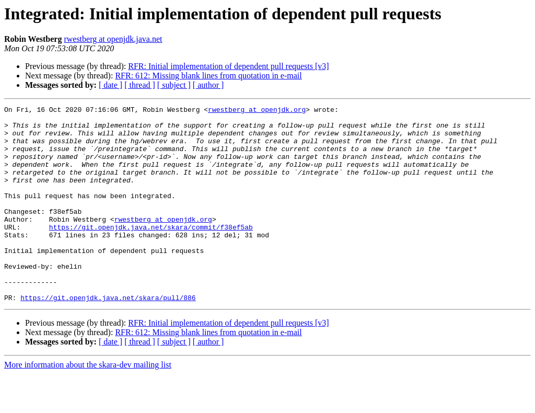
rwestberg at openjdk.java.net (113, 39)
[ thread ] (139, 85)
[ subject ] (174, 85)
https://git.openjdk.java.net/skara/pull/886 (107, 336)
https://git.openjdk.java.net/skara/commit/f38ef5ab (151, 252)
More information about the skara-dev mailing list (87, 403)
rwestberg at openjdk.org (257, 111)
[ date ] (110, 85)
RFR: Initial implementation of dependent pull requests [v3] (228, 66)
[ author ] (208, 85)
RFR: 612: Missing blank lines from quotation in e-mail (208, 75)
